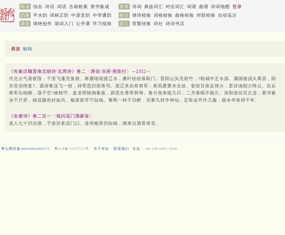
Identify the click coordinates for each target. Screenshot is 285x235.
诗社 (158, 23)
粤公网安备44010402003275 (25, 149)
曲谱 (203, 6)
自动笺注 (227, 15)
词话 (62, 6)
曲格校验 (184, 15)
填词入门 (64, 23)
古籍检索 (78, 6)
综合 (38, 6)
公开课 (83, 23)
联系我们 (121, 149)
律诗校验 (141, 15)
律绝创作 (42, 23)
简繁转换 (141, 23)
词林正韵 (59, 15)
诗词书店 (175, 23)
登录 (237, 6)
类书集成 (99, 6)
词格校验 (163, 15)
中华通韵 (102, 15)
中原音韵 (80, 15)
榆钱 (27, 48)
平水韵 (40, 15)
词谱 (191, 6)
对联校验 (205, 15)
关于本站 (101, 149)
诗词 (137, 6)
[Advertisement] (141, 194)
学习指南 (102, 23)
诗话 (50, 6)
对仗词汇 (175, 6)
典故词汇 (153, 6)
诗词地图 (220, 6)
